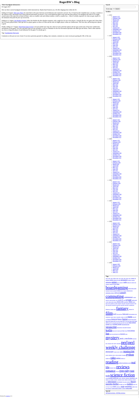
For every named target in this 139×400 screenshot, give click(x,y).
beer (118, 284)
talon (106, 381)
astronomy (121, 282)
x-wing (123, 388)
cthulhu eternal (134, 300)
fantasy (122, 308)
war (122, 386)
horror (125, 319)
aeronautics (124, 280)
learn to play (115, 330)
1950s (114, 278)
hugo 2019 (131, 321)
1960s (117, 278)
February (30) (116, 18)
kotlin (109, 330)
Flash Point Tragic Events (26, 27)
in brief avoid (117, 324)
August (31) (116, 69)
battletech (111, 284)
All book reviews (110, 393)
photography (110, 352)
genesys (114, 317)
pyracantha (124, 355)
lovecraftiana (131, 330)
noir (124, 338)
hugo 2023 (118, 322)
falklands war (108, 309)
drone (107, 303)
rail (109, 358)
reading (112, 362)
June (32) (115, 24)
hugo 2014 (108, 321)
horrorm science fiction (132, 319)
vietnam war (118, 386)
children (119, 290)
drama (130, 302)
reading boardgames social (125, 363)
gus (106, 319)
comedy (123, 292)
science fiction (122, 374)
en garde (115, 303)
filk (133, 309)
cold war (116, 293)
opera (112, 343)
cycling (107, 301)
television (112, 381)
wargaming (128, 386)
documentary (126, 301)
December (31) (117, 34)
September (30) (117, 50)
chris (122, 290)
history (120, 319)
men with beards (115, 334)
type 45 (111, 386)
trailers (130, 384)
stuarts (123, 379)
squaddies (112, 379)
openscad (109, 343)
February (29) (116, 59)
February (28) (116, 39)
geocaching (119, 317)
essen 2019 (110, 305)
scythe (107, 378)
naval (121, 338)
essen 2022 (114, 305)
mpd (119, 334)
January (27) (116, 16)
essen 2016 (128, 303)
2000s (127, 278)
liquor (126, 330)
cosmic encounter (112, 300)
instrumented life (125, 324)
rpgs (121, 370)
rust (132, 370)
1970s (120, 278)
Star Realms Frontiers (20, 20)
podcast (115, 351)
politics (121, 351)
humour (110, 324)
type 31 (108, 386)
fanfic (115, 309)
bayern (115, 284)
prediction (110, 355)
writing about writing (116, 388)
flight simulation (132, 314)
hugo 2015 (113, 321)
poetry (118, 351)
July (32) (115, 26)
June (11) (115, 272)
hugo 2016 (118, 321)
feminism (130, 309)
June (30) (115, 45)
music (126, 334)
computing (115, 296)
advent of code (116, 280)
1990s (124, 278)
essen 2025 (127, 305)
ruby (127, 370)
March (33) (116, 20)
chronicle (124, 290)
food (136, 314)
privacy (113, 355)
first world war (119, 314)
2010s (129, 278)
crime (124, 300)
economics (112, 303)
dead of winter (111, 301)
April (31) (115, 21)
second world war (113, 378)
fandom (112, 309)
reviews (122, 366)
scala (108, 375)
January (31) (116, 58)
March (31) (116, 40)
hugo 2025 (127, 322)
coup (116, 300)
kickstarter (129, 327)
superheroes (130, 379)
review (115, 367)
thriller (116, 384)
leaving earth (119, 330)
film (109, 313)
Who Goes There (18, 13)
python (130, 354)
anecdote (133, 280)
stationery (115, 379)
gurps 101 (134, 317)
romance (110, 370)
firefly (115, 314)
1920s (107, 278)
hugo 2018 (127, 321)
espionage (119, 303)
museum (122, 334)
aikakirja (129, 280)
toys (126, 384)
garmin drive (108, 317)
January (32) (116, 37)
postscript (128, 351)
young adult (128, 388)
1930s (109, 278)
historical (114, 319)
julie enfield (125, 327)
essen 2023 (118, 305)
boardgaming (8, 33)
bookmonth (108, 290)
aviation (132, 282)
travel (134, 384)
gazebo (112, 317)
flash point (16, 33)
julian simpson (119, 327)
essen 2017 (132, 303)
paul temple (119, 343)
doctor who (120, 302)
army (118, 282)
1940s (112, 278)
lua (107, 333)
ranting (118, 358)
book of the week (132, 288)
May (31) (115, 23)
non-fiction (128, 338)
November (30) (117, 32)
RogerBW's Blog (69, 2)
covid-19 (120, 300)
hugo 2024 (122, 322)
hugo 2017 (122, 321)
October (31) (116, 31)
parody (115, 343)
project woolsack (118, 355)
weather (133, 386)
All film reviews (120, 393)
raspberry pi (123, 358)
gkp (126, 317)
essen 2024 (122, 305)
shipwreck (123, 378)
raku (113, 357)
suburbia (126, 379)
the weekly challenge (126, 381)
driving (134, 301)
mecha (110, 334)
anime (114, 282)
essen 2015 (123, 303)
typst (114, 386)
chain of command (113, 290)
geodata (122, 317)
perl (124, 342)
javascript (111, 326)
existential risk (131, 305)
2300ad (132, 278)
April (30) (115, 42)
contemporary (128, 297)
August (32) (116, 27)
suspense (134, 379)
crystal (128, 300)
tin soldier (121, 384)
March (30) (116, 164)
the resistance (119, 382)
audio (125, 282)
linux (123, 330)
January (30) (116, 264)
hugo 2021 (110, 322)
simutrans (127, 378)
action (111, 280)
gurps (130, 317)
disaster (115, 301)
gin (124, 317)
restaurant (111, 367)
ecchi (109, 303)
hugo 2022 (114, 322)
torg (123, 384)
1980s (122, 278)
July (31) (115, 47)
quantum (107, 358)
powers (107, 355)
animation (108, 282)
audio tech (129, 282)
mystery (112, 337)
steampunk (120, 379)
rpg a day (117, 371)
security (120, 378)
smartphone (132, 378)
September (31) (117, 29)
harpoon (109, 319)
